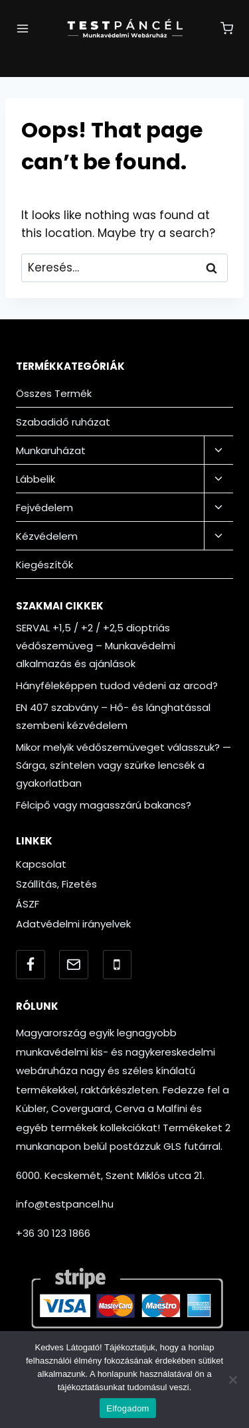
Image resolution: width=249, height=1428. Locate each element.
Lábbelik (35, 479)
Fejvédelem (44, 508)
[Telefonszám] (117, 964)
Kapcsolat (41, 864)
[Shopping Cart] (226, 28)
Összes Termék (54, 393)
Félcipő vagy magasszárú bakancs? (103, 805)
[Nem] (232, 1379)
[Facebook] (30, 964)
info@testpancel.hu (65, 1204)
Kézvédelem (47, 536)
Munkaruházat (51, 450)
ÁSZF (27, 904)
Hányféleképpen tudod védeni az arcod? (117, 685)
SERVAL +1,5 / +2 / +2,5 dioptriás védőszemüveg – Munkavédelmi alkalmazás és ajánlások (95, 646)
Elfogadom (127, 1408)
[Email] (73, 964)
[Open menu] (22, 28)
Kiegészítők (44, 565)
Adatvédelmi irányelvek (73, 924)
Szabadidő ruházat (63, 422)
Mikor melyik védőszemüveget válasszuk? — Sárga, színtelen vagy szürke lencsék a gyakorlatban (123, 765)
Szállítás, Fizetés (56, 884)
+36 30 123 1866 (53, 1233)
